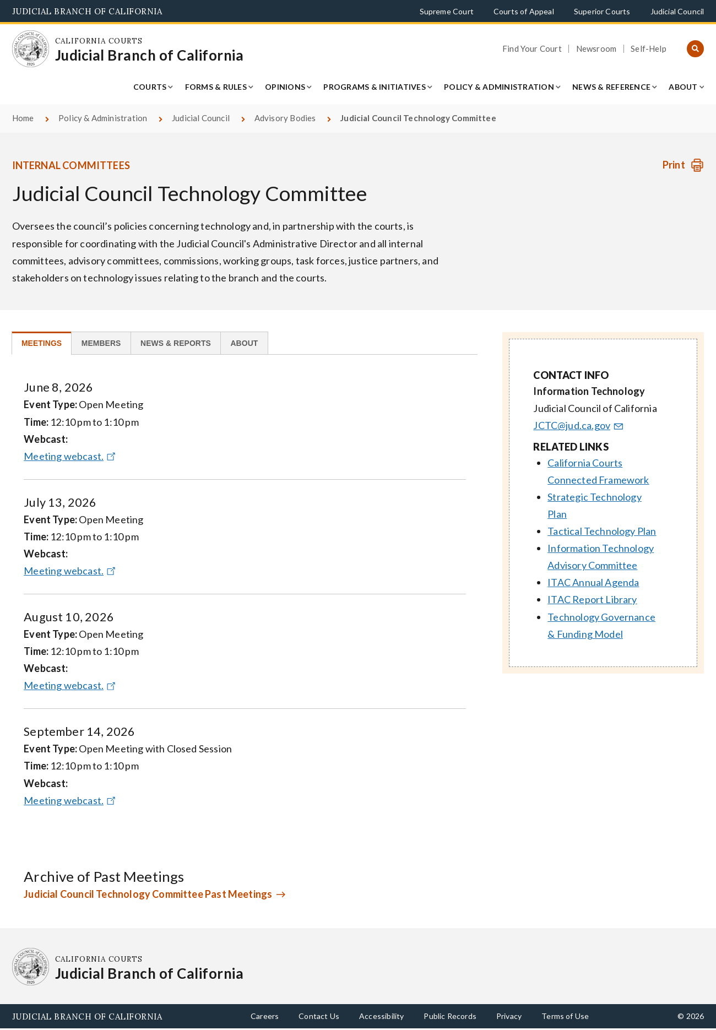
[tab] (44, 344)
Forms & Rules (216, 86)
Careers (265, 1017)
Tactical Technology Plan (601, 531)
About (683, 86)
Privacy (509, 1017)
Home (23, 118)
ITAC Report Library (592, 599)
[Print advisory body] (683, 165)
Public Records (450, 1017)
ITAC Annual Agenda (593, 582)
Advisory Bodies (285, 118)
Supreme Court (447, 11)
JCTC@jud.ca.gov (579, 425)
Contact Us (319, 1017)
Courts (150, 86)
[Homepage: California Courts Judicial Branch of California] (31, 49)
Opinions (285, 86)
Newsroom (596, 49)
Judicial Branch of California (87, 11)
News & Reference (611, 86)
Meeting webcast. (71, 457)
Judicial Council (677, 11)
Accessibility (381, 1017)
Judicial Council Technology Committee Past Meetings (148, 895)
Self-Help (648, 49)
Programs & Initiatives (374, 86)
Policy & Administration (499, 86)
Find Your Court (532, 49)
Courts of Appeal (523, 11)
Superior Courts (602, 11)
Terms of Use (565, 1017)
